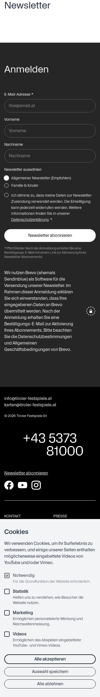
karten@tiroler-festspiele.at (30, 404)
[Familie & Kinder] (6, 185)
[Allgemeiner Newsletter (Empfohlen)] (6, 178)
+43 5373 (50, 444)
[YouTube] (22, 485)
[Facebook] (9, 485)
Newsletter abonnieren (26, 473)
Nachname (13, 144)
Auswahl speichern (50, 671)
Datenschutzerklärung (30, 219)
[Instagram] (36, 485)
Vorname (11, 119)
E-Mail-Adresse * (19, 94)
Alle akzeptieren (50, 659)
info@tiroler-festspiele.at (28, 398)
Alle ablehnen (50, 683)
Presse (60, 516)
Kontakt (12, 516)
